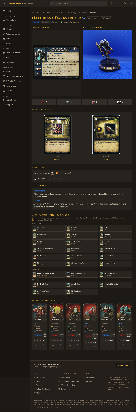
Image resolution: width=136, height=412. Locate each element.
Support (88, 380)
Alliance (53, 12)
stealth (46, 195)
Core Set (62, 12)
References (66, 387)
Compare (95, 18)
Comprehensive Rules (70, 380)
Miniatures (43, 12)
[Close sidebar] (4, 3)
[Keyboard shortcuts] (117, 3)
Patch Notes (90, 376)
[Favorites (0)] (124, 3)
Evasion (59, 158)
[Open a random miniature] (111, 3)
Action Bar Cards (44, 387)
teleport (96, 192)
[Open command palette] (78, 3)
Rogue (78, 12)
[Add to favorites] (41, 342)
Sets (39, 380)
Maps (39, 391)
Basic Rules (66, 376)
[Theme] (131, 3)
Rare (71, 12)
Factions (41, 383)
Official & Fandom (68, 383)
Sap (107, 157)
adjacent (103, 192)
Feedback (122, 364)
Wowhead (108, 18)
